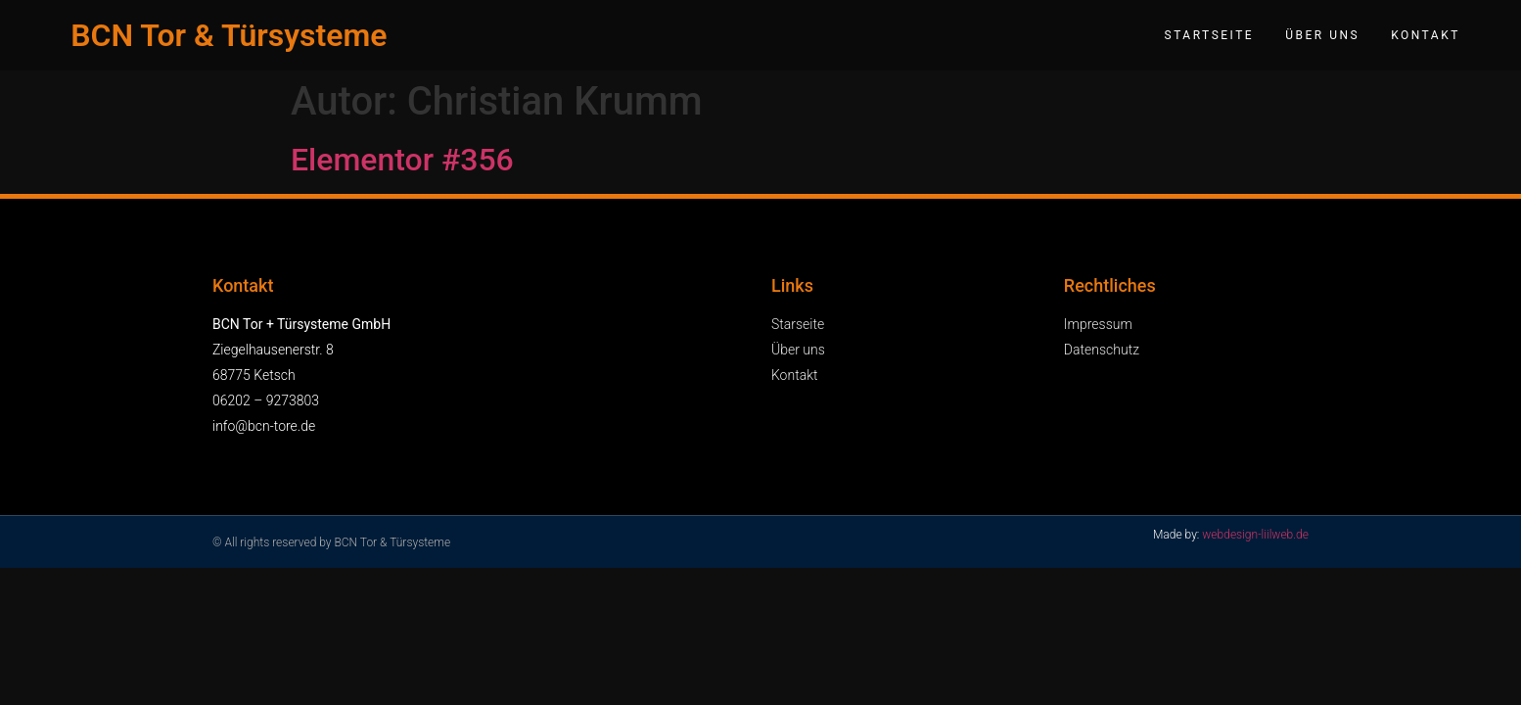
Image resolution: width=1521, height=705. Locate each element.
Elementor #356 (402, 159)
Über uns (1322, 35)
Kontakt (1425, 35)
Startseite (1210, 35)
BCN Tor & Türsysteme (228, 35)
